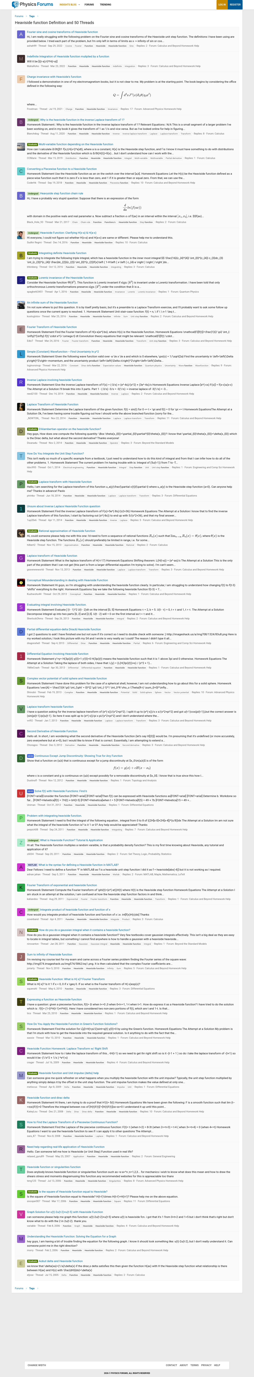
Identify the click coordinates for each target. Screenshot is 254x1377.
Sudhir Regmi (49, 259)
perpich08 (47, 889)
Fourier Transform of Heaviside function (67, 347)
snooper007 (49, 1281)
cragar (45, 1138)
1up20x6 (47, 557)
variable (46, 1306)
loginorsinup (49, 393)
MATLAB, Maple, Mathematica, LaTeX (179, 938)
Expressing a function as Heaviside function (69, 1075)
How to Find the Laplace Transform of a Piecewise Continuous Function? (87, 1202)
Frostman (47, 109)
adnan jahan (49, 938)
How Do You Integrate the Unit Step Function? (70, 490)
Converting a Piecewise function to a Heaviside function (77, 181)
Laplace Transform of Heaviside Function (68, 433)
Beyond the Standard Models (173, 479)
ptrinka (46, 532)
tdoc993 (46, 504)
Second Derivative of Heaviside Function (67, 787)
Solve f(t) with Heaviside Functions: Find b (72, 847)
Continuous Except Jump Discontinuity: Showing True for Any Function (90, 811)
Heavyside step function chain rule (70, 210)
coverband (48, 987)
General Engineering (179, 1236)
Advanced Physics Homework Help (177, 109)
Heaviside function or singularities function (69, 1247)
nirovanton (48, 1016)
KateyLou (47, 1191)
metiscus (47, 1167)
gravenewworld (50, 606)
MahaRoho (48, 66)
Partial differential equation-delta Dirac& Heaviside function (79, 669)
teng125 (46, 1261)
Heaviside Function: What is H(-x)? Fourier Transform (81, 1055)
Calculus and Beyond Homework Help (193, 46)
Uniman (46, 865)
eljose (45, 1355)
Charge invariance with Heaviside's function (69, 77)
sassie (45, 1113)
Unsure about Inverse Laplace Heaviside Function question (78, 543)
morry (45, 1330)
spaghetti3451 (50, 308)
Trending (121, 4)
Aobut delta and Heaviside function (70, 1341)
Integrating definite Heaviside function (72, 269)
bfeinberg (47, 283)
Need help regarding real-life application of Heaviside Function (81, 1226)
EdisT (45, 365)
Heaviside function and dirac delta (63, 1178)
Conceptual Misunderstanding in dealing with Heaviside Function (82, 620)
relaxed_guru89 (50, 1236)
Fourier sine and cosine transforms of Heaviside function (77, 32)
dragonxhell (48, 687)
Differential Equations (200, 532)
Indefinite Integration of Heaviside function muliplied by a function (83, 57)
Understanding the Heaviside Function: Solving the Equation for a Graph (86, 1316)
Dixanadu (47, 479)
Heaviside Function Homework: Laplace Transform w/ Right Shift (82, 1124)
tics (44, 1089)
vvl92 (45, 772)
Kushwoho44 (49, 634)
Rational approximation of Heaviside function (76, 567)
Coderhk (47, 199)
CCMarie (47, 166)
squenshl (47, 1064)
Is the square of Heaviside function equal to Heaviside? (82, 1271)
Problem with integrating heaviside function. (69, 875)
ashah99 (47, 46)
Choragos (47, 800)
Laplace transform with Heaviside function (74, 518)
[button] (94, 4)
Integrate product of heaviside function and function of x (84, 977)
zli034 (45, 914)
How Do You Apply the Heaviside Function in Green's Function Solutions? (87, 1100)
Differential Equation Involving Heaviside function (73, 702)
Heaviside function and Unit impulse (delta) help (78, 1149)
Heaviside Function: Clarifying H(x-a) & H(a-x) (77, 249)
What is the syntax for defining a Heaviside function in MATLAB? (88, 924)
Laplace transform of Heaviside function (67, 592)
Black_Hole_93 (50, 238)
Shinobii (46, 744)
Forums (104, 4)
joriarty (46, 1044)
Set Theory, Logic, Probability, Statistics (165, 914)
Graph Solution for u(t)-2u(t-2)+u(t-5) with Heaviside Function (80, 1292)
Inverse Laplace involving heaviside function (69, 408)
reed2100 (47, 422)
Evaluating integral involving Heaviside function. (72, 645)
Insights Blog (83, 4)
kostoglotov (48, 333)
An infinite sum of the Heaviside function (67, 319)
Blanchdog (48, 138)
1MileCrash (48, 716)
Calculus (55, 142)
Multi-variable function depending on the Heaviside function (85, 153)
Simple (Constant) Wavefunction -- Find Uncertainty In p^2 (78, 380)
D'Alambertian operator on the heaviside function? (79, 465)
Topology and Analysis (159, 836)
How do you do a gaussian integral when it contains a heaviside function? (94, 998)
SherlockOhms (50, 659)
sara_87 (46, 1216)
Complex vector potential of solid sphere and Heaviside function (82, 730)
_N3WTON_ (48, 451)
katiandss (47, 963)
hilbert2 (46, 581)
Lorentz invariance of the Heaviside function (75, 294)
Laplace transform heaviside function (65, 758)
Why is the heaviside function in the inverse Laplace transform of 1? (91, 120)
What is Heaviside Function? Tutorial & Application (80, 900)
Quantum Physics (204, 308)
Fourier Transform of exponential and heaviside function (77, 949)
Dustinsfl (47, 836)
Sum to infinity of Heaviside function (65, 1030)
